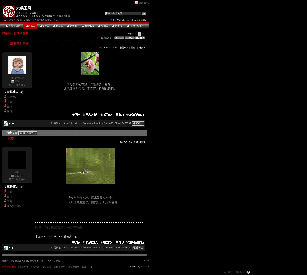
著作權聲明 (59, 266)
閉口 (9, 111)
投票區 (58, 25)
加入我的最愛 (48, 16)
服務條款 (46, 266)
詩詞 (28, 20)
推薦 (142, 47)
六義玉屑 (23, 8)
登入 (223, 272)
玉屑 (25, 13)
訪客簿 (117, 25)
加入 (230, 272)
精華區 (44, 25)
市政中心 (135, 25)
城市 (11, 20)
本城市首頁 (13, 25)
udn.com (145, 266)
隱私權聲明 (73, 266)
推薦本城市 (34, 16)
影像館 (72, 25)
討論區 (30, 25)
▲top (146, 260)
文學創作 (19, 20)
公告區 (103, 25)
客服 (84, 266)
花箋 (9, 201)
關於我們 (23, 266)
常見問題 (35, 266)
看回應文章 (104, 37)
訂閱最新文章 (63, 16)
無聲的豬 (13, 97)
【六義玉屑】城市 (41, 20)
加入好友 (20, 84)
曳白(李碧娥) (17, 77)
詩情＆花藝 (21, 33)
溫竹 (9, 106)
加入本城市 (21, 16)
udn (4, 20)
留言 (11, 84)
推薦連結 (88, 25)
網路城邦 (144, 2)
